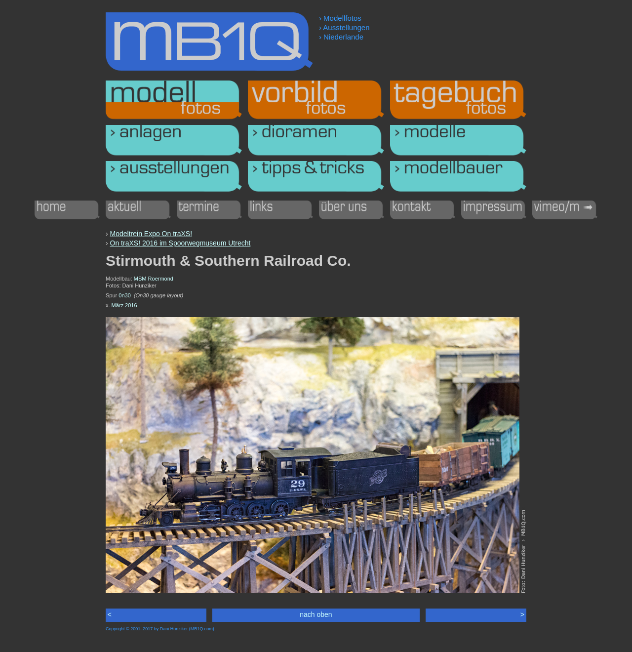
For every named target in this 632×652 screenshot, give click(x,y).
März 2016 (124, 305)
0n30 (124, 295)
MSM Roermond (153, 279)
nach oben (316, 614)
